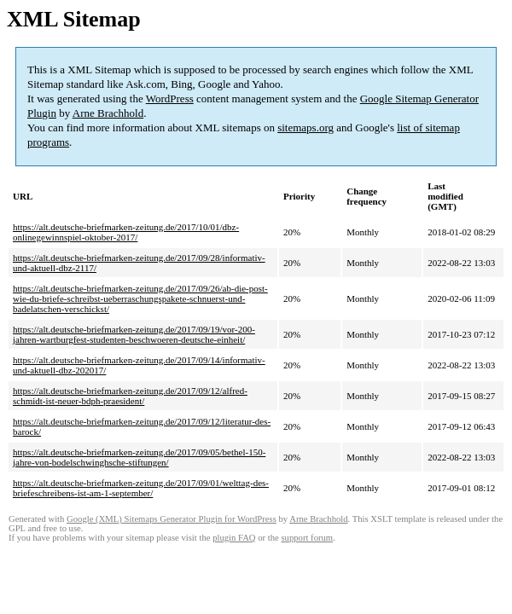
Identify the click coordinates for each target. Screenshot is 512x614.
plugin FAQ (233, 537)
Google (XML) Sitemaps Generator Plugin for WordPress (171, 519)
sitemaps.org (305, 127)
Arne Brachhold (108, 113)
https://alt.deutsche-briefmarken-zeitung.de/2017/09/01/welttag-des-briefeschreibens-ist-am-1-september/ (141, 488)
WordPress (170, 98)
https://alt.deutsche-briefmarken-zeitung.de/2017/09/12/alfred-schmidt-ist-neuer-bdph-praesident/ (130, 395)
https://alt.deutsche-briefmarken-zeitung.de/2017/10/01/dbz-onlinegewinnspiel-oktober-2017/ (126, 232)
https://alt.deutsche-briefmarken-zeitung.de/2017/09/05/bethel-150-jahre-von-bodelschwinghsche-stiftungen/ (139, 457)
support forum (307, 537)
